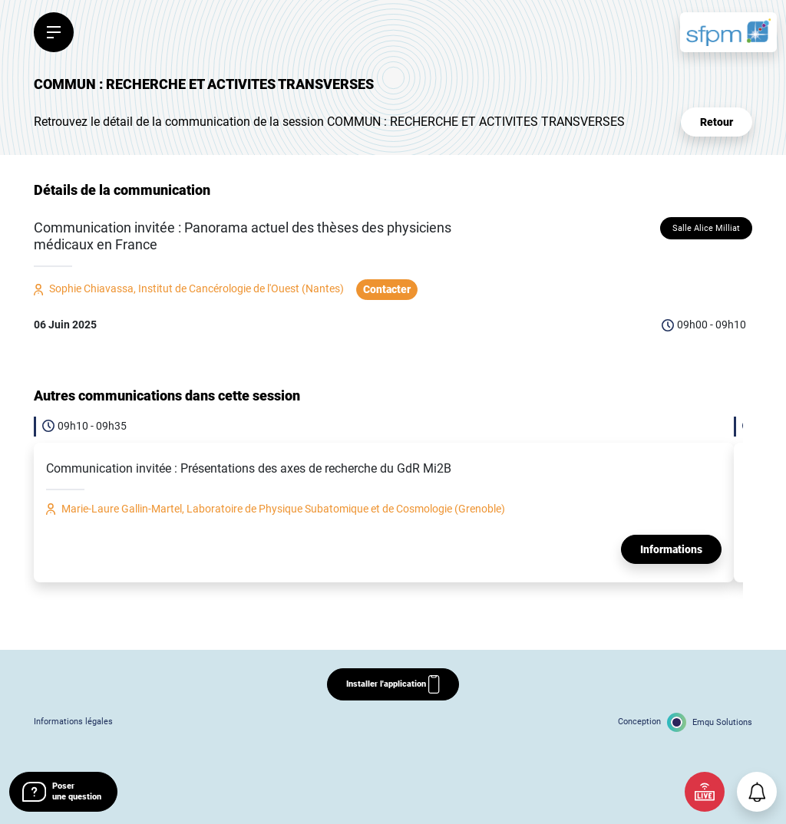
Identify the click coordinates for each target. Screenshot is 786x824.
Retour (716, 122)
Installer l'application (392, 684)
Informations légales (73, 722)
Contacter (387, 289)
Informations (671, 549)
